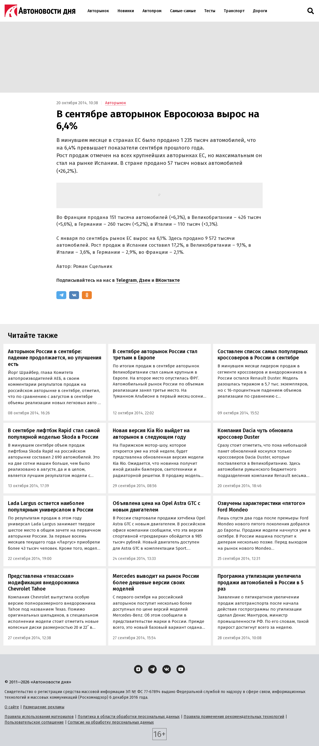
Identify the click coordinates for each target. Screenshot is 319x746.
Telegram (126, 280)
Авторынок (98, 10)
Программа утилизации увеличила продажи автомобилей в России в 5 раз (260, 582)
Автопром (152, 10)
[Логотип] (40, 11)
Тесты (209, 10)
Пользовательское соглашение (34, 722)
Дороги (260, 10)
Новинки (126, 10)
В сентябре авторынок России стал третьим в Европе (155, 354)
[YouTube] (180, 669)
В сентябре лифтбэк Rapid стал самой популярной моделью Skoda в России (54, 433)
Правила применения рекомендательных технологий (234, 716)
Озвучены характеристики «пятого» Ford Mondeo (261, 506)
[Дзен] (138, 669)
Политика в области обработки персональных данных (129, 716)
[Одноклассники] (87, 295)
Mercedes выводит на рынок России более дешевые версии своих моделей (156, 582)
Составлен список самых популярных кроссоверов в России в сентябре (263, 354)
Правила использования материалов (39, 716)
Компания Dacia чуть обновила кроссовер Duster (255, 433)
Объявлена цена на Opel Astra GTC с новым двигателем (156, 506)
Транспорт (234, 10)
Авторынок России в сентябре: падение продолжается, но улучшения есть (54, 357)
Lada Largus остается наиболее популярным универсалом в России (50, 506)
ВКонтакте (168, 280)
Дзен (144, 280)
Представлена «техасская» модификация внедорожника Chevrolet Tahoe (43, 582)
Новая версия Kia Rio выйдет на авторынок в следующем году (151, 433)
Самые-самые (183, 10)
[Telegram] (61, 295)
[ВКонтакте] (74, 295)
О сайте (12, 707)
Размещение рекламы (43, 707)
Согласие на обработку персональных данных (111, 722)
